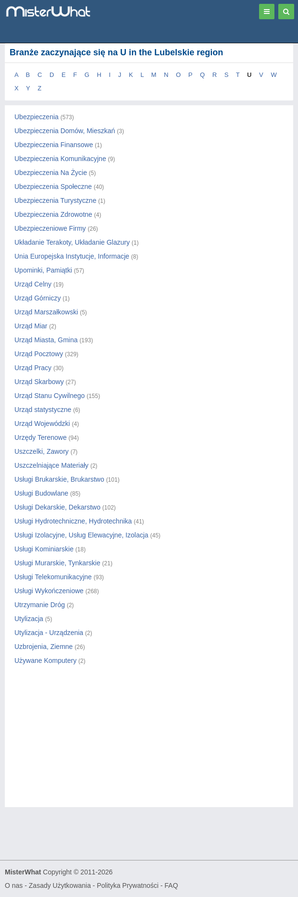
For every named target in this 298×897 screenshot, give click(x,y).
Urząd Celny (32, 284)
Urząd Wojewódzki (42, 423)
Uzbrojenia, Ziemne (43, 646)
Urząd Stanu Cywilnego (49, 395)
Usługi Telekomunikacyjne (53, 577)
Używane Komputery (45, 660)
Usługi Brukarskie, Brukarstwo (59, 479)
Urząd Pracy (32, 368)
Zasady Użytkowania (60, 885)
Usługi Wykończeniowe (49, 591)
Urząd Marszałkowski (46, 312)
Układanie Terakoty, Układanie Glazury (72, 242)
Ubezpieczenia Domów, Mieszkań (64, 131)
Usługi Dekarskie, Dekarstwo (57, 507)
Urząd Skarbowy (39, 382)
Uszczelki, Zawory (41, 451)
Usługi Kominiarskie (44, 549)
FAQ (171, 885)
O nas (14, 885)
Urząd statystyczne (42, 409)
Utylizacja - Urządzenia (48, 632)
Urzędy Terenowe (40, 437)
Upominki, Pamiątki (43, 270)
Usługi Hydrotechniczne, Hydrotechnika (73, 521)
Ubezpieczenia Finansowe (53, 145)
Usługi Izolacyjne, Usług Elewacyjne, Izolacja (81, 535)
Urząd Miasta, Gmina (45, 340)
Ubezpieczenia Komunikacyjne (60, 158)
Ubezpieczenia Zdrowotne (53, 214)
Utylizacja (28, 619)
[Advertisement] (149, 744)
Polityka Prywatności (127, 885)
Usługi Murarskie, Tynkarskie (57, 563)
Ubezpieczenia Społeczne (53, 186)
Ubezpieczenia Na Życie (50, 172)
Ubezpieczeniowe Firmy (50, 228)
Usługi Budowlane (41, 493)
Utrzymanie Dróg (39, 605)
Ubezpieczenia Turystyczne (55, 200)
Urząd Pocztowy (38, 354)
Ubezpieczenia (36, 117)
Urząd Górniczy (37, 298)
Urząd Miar (30, 326)
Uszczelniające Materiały (51, 465)
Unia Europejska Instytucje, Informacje (71, 256)
